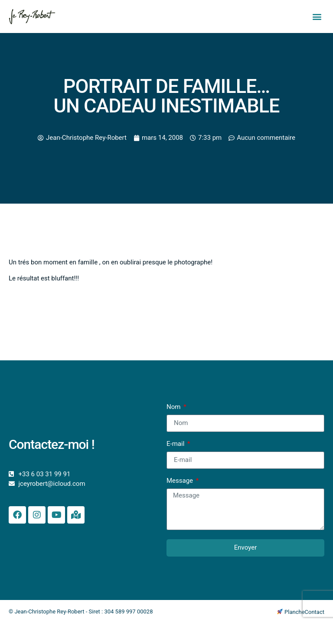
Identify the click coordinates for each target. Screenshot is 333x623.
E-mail (176, 444)
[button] (317, 17)
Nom (174, 407)
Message (180, 481)
